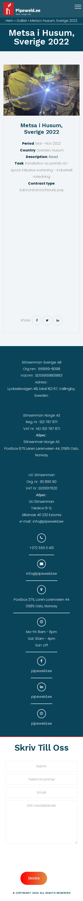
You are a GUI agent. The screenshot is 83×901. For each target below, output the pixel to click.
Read (53, 156)
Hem (9, 20)
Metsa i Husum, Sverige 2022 (41, 128)
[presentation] (38, 863)
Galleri (22, 20)
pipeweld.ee (41, 670)
